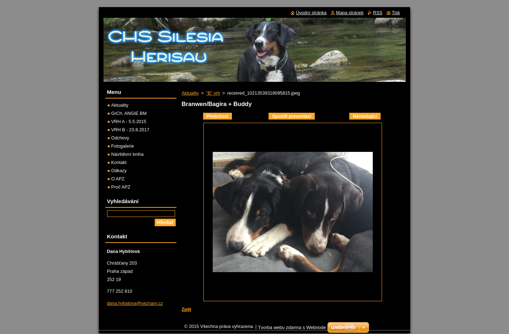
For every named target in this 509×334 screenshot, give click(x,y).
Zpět (186, 309)
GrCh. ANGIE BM (129, 113)
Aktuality (190, 93)
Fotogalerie (122, 146)
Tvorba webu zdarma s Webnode (292, 329)
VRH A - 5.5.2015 (129, 121)
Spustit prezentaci (291, 116)
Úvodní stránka (311, 12)
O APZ (118, 178)
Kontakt (119, 162)
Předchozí (217, 116)
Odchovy (120, 138)
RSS (377, 12)
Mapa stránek (350, 12)
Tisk (396, 12)
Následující (365, 116)
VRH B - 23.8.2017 (130, 129)
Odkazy (119, 170)
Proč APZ (121, 187)
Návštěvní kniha (127, 154)
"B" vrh (213, 93)
